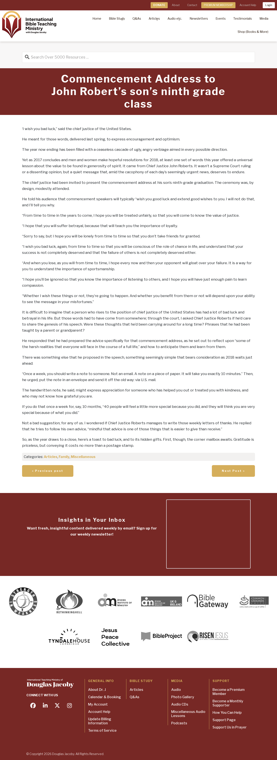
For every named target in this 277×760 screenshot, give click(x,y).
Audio (176, 690)
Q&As (134, 697)
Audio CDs (179, 704)
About (176, 5)
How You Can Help (227, 713)
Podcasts (179, 723)
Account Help (248, 5)
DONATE (159, 5)
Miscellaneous (83, 457)
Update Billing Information (99, 721)
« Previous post (47, 470)
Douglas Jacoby (63, 754)
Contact (192, 5)
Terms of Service (102, 730)
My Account (98, 704)
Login (268, 5)
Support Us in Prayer (230, 727)
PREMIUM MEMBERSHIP (218, 5)
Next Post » (233, 470)
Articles (50, 457)
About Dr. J (97, 690)
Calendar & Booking (104, 697)
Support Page (224, 720)
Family (64, 457)
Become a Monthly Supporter (228, 703)
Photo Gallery (182, 697)
